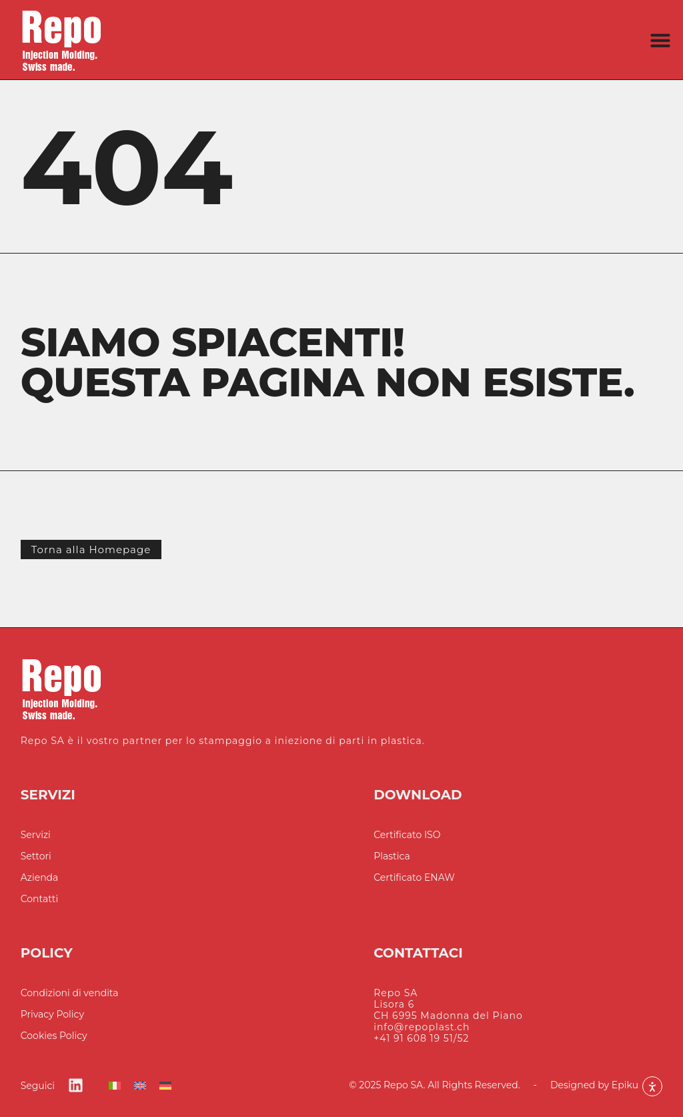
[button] (660, 40)
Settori (36, 856)
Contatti (39, 899)
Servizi (36, 835)
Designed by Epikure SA (606, 1085)
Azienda (40, 877)
